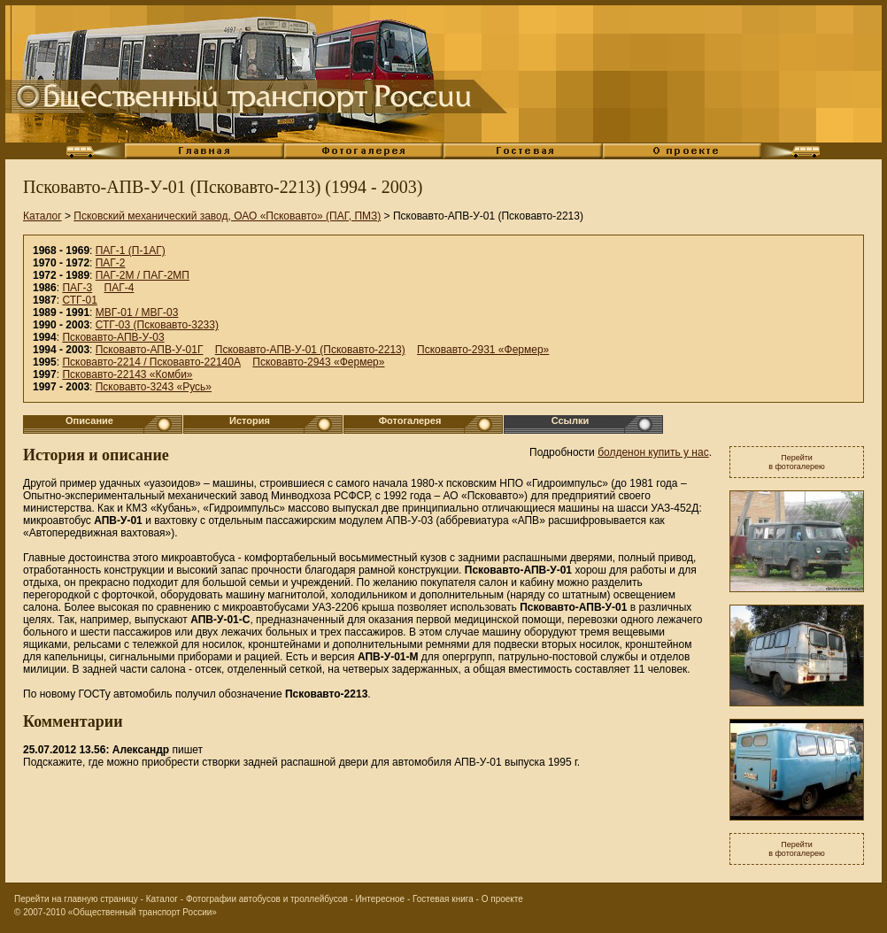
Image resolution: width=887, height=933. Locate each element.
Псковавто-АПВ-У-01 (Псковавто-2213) (310, 349)
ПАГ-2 (111, 263)
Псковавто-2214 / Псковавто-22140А (151, 362)
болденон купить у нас (653, 452)
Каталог (42, 216)
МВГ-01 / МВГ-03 (137, 312)
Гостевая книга (443, 899)
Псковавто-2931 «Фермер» (483, 349)
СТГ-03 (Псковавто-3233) (157, 325)
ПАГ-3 (77, 287)
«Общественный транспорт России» (142, 912)
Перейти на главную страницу (76, 899)
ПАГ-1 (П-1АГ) (131, 250)
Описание (89, 420)
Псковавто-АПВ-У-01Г (150, 349)
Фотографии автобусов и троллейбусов (267, 899)
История (249, 420)
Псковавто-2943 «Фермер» (318, 362)
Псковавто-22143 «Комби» (127, 374)
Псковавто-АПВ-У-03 (113, 337)
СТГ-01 (79, 300)
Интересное (380, 899)
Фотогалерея (410, 420)
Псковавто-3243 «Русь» (154, 387)
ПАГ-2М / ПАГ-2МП (142, 275)
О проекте (502, 899)
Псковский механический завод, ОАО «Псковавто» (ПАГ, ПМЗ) (227, 216)
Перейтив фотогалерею (796, 462)
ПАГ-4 (119, 287)
